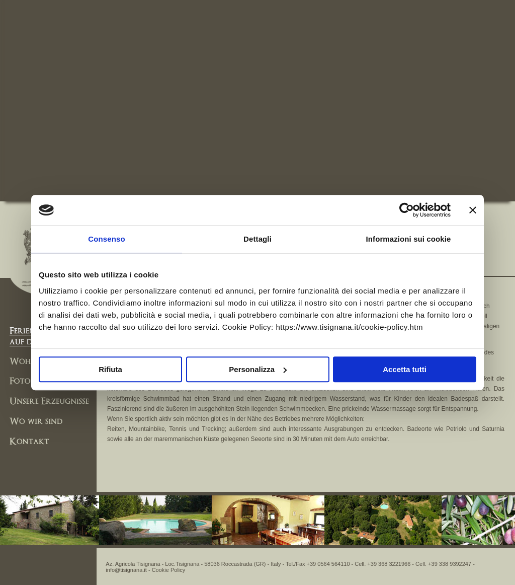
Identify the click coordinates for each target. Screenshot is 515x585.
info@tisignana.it (126, 570)
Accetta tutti (404, 369)
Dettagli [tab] (257, 239)
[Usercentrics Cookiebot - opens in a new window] (407, 209)
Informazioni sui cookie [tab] (408, 239)
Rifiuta (110, 369)
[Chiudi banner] (472, 209)
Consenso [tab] (106, 239)
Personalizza (258, 369)
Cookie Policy (169, 570)
